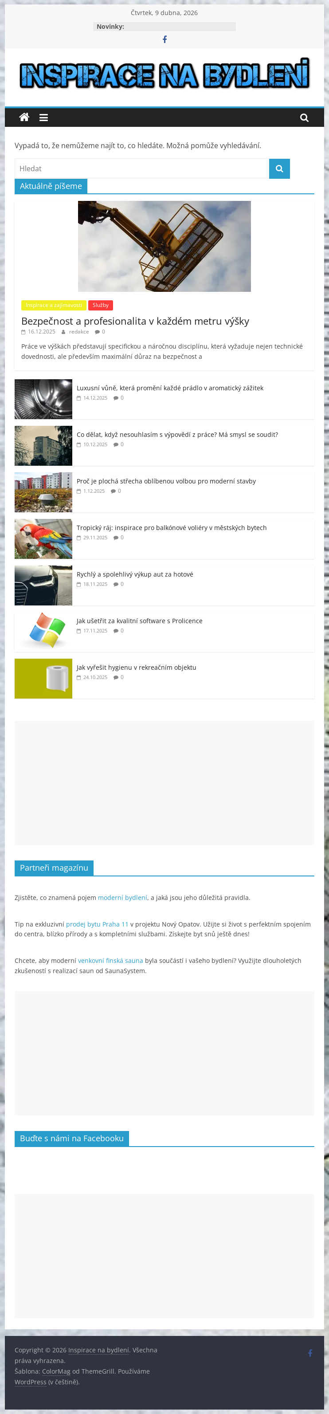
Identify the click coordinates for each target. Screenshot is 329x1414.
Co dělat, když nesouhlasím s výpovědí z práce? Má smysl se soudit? (177, 434)
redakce (79, 331)
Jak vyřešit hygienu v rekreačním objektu (136, 667)
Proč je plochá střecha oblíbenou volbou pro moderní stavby (166, 481)
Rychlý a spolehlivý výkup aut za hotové (135, 574)
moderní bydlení (122, 897)
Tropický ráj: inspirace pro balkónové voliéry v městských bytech (172, 527)
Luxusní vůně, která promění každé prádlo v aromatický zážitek (170, 388)
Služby (101, 305)
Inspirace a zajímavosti (54, 305)
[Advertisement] (165, 783)
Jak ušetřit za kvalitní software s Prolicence (140, 621)
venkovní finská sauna (110, 960)
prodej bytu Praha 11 (97, 924)
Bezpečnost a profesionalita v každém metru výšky (135, 320)
